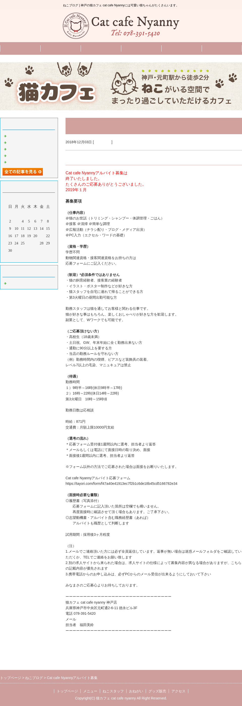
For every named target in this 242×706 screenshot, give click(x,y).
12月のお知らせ (21, 142)
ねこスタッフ (101, 48)
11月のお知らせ (21, 149)
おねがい (141, 48)
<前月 (19, 257)
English (181, 48)
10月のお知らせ (21, 155)
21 (42, 236)
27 (35, 243)
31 (16, 250)
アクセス (178, 691)
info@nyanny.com (91, 619)
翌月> (38, 257)
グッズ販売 (222, 48)
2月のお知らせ (20, 135)
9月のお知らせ (20, 162)
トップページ (20, 48)
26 (29, 243)
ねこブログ (102, 142)
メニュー (60, 48)
